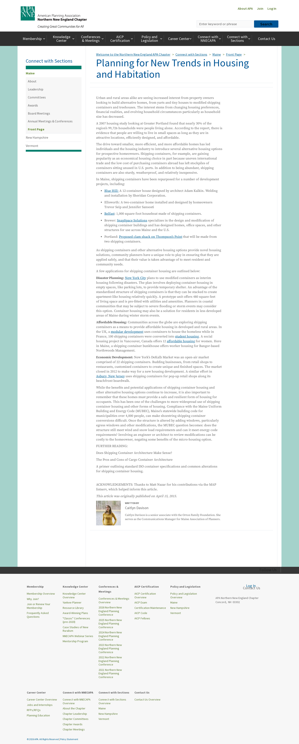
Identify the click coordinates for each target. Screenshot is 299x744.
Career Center (180, 38)
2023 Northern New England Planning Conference (110, 648)
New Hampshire (37, 137)
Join (260, 8)
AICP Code (140, 613)
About (32, 81)
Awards (33, 105)
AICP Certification (122, 38)
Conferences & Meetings (93, 38)
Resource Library (73, 608)
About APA (245, 8)
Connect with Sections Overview (112, 701)
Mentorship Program (75, 641)
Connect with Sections (239, 38)
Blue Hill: (111, 191)
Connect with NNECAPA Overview (77, 701)
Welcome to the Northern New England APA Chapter (133, 54)
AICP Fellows (142, 618)
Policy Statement (69, 739)
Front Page (36, 129)
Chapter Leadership (75, 714)
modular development (127, 332)
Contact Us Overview (147, 699)
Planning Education (38, 715)
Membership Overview (41, 593)
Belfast (109, 214)
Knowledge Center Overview (74, 595)
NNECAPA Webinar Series (78, 636)
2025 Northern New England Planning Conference (110, 623)
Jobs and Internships (40, 705)
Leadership (35, 89)
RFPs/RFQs (34, 710)
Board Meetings (39, 113)
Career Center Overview (42, 699)
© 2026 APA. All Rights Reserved (43, 739)
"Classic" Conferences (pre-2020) (76, 620)
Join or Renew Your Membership (38, 606)
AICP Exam (140, 602)
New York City (135, 278)
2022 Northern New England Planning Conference (110, 660)
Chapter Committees (75, 719)
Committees (37, 97)
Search (266, 24)
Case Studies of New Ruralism (75, 629)
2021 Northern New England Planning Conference (110, 673)
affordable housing (181, 341)
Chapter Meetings (74, 729)
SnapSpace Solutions (132, 220)
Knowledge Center (64, 38)
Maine (30, 73)
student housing (187, 336)
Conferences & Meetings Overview (114, 600)
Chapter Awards (72, 724)
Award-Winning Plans (75, 613)
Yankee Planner (72, 602)
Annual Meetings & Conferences (50, 121)
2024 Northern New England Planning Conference (110, 635)
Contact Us (266, 38)
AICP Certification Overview (145, 595)
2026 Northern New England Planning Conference (110, 611)
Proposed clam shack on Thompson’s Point (150, 237)
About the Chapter (74, 708)
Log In (271, 8)
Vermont (32, 146)
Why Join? (33, 599)
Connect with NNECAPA (210, 38)
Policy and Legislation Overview (183, 595)
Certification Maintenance (150, 608)
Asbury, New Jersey (110, 376)
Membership (34, 38)
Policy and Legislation (152, 38)
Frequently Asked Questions (38, 615)
